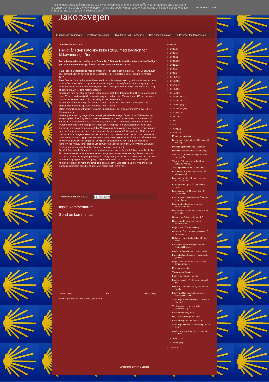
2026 (173, 49)
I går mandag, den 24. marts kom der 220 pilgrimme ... (189, 179)
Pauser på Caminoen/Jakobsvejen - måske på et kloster (188, 294)
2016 (173, 89)
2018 (173, 81)
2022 (173, 65)
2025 (173, 53)
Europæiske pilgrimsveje (69, 35)
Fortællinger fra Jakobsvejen (191, 35)
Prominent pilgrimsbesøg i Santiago (188, 147)
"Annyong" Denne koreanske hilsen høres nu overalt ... (188, 162)
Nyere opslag (66, 293)
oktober (176, 104)
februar (176, 338)
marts (175, 133)
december (178, 96)
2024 (173, 57)
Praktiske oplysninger (98, 35)
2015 (173, 93)
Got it (215, 8)
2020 (173, 73)
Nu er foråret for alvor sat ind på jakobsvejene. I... (186, 222)
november (178, 100)
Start (108, 293)
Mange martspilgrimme (182, 136)
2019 (173, 77)
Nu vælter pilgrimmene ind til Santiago (189, 151)
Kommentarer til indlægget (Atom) (86, 298)
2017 (173, 85)
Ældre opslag (150, 293)
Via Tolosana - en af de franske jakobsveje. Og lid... (186, 307)
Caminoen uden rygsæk (183, 312)
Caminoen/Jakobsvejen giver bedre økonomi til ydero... (188, 245)
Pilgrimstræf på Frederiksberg (185, 227)
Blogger (145, 367)
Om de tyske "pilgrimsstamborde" (187, 217)
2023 (173, 61)
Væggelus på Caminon (182, 272)
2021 (173, 69)
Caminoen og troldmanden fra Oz (187, 320)
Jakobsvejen (84, 16)
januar (176, 342)
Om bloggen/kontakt (160, 35)
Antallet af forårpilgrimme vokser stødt (189, 251)
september (178, 108)
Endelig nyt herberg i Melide (185, 276)
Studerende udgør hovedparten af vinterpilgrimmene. (187, 205)
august (176, 112)
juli (174, 116)
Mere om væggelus (181, 268)
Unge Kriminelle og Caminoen (186, 316)
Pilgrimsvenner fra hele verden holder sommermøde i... (189, 262)
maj (175, 124)
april (175, 129)
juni (175, 120)
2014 (173, 347)
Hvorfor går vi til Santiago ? (129, 35)
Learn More (202, 8)
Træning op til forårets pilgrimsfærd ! (188, 168)
